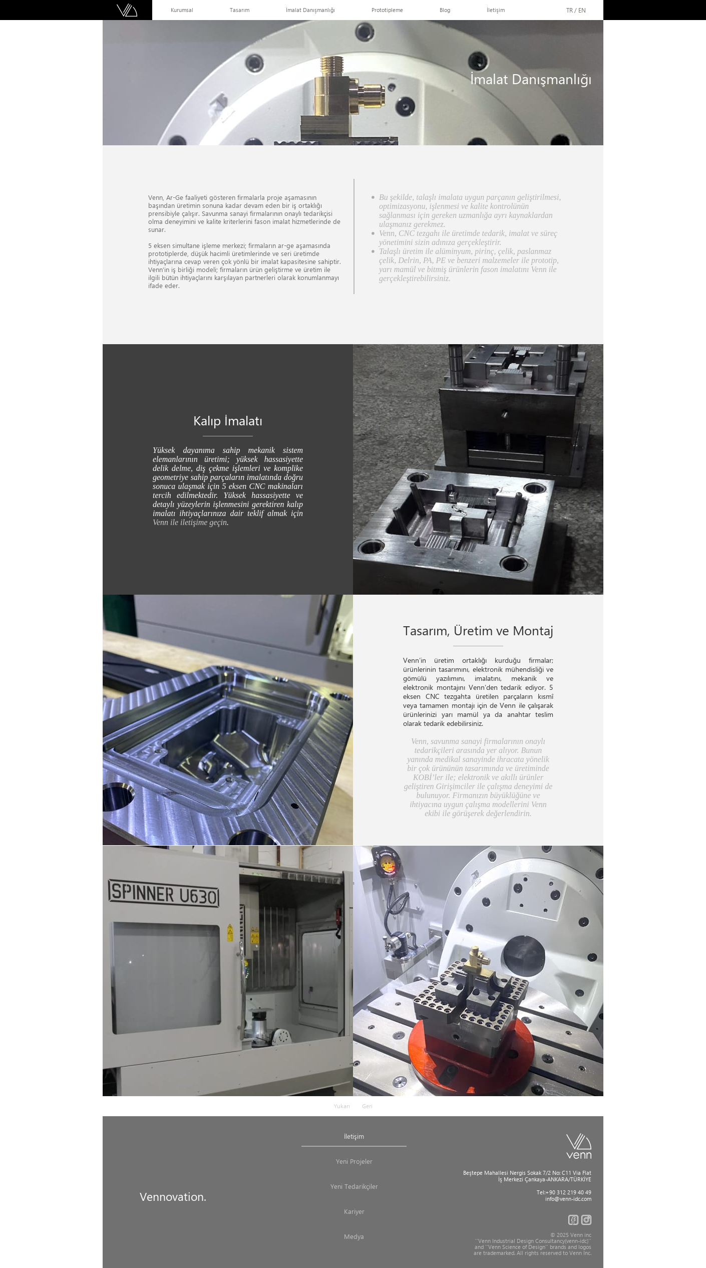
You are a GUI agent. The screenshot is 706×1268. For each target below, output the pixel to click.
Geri (367, 1106)
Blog (445, 10)
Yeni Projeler (354, 1161)
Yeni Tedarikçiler (354, 1186)
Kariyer (354, 1211)
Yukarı (342, 1106)
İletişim (496, 10)
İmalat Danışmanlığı (310, 10)
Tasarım (239, 10)
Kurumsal (182, 10)
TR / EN (576, 10)
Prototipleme (387, 10)
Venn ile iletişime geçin (190, 522)
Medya (354, 1236)
